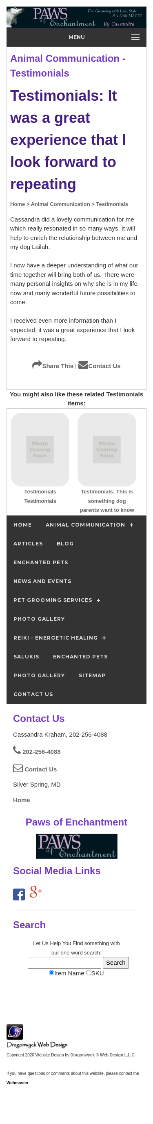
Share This (52, 365)
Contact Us (99, 365)
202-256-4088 (37, 751)
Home (21, 799)
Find (78, 943)
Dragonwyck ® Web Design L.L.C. (103, 1055)
